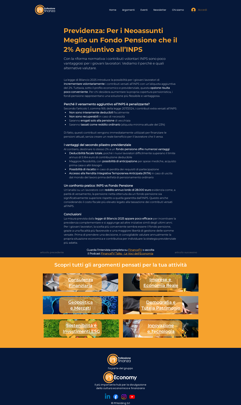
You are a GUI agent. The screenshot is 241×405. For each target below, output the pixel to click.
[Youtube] (132, 396)
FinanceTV (135, 250)
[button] (129, 10)
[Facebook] (115, 396)
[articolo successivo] (186, 252)
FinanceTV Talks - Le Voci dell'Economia (127, 253)
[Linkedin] (107, 396)
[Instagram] (124, 396)
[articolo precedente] (53, 252)
